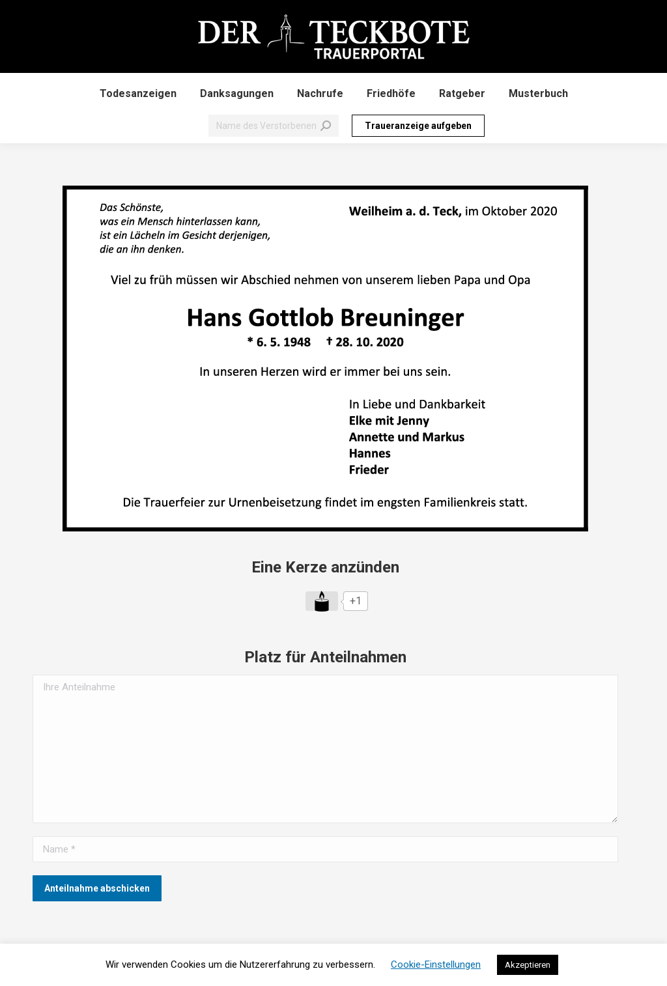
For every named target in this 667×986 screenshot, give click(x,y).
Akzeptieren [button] (527, 965)
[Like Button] (321, 601)
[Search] (273, 126)
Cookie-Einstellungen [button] (436, 964)
